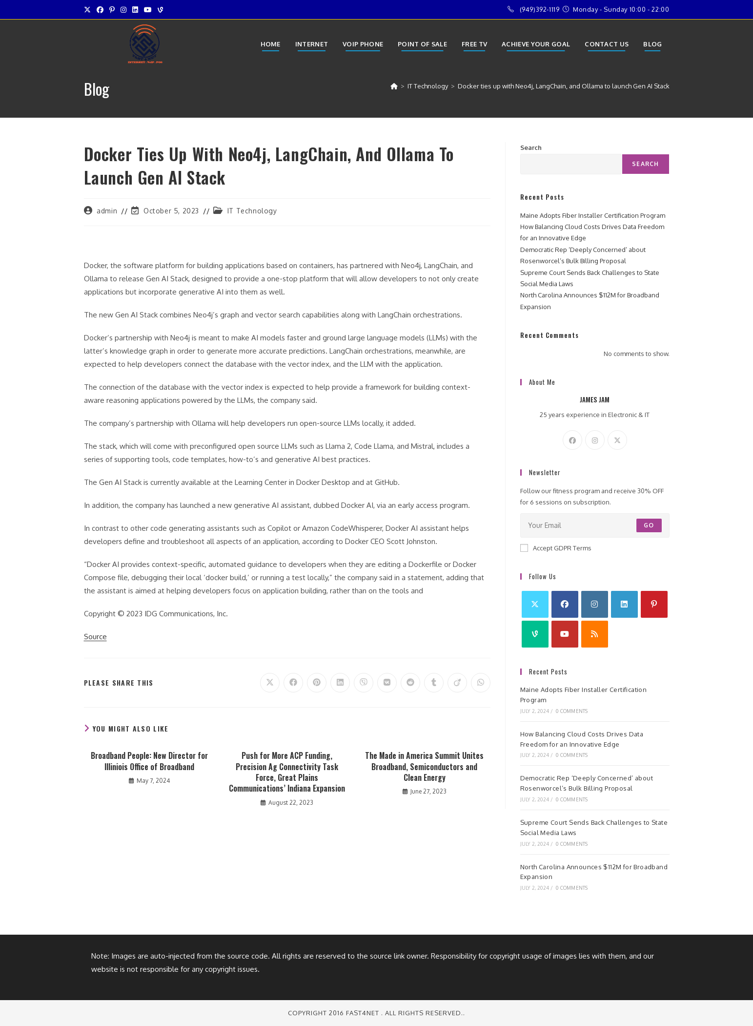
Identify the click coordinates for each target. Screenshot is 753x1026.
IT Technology (252, 211)
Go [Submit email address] (649, 525)
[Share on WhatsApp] (480, 682)
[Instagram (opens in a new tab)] (123, 10)
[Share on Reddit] (410, 682)
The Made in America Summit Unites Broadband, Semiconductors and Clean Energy (424, 766)
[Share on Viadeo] (457, 682)
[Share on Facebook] (293, 682)
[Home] (394, 86)
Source (95, 636)
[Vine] (535, 634)
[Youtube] (564, 634)
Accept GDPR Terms (555, 548)
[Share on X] (270, 682)
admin (107, 211)
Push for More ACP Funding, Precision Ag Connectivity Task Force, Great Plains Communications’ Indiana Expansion (287, 772)
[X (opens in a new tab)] (89, 10)
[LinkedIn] (624, 604)
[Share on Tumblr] (434, 682)
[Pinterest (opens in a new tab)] (112, 10)
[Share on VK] (387, 682)
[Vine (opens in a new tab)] (160, 10)
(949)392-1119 (540, 9)
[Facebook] (572, 440)
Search (531, 147)
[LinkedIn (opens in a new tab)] (135, 10)
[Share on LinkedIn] (340, 682)
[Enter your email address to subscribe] (595, 525)
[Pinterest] (654, 604)
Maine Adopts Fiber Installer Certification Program (592, 215)
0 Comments (572, 711)
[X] (617, 440)
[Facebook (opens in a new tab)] (100, 10)
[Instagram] (595, 440)
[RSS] (594, 634)
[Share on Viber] (363, 682)
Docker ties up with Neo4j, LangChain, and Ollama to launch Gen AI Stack (564, 86)
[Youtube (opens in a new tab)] (148, 10)
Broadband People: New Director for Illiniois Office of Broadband (149, 761)
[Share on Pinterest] (316, 682)
